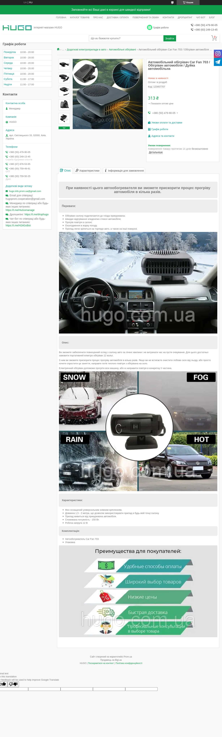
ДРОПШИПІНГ (185, 17)
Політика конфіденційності (129, 663)
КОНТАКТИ (168, 17)
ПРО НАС (98, 17)
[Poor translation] (13, 684)
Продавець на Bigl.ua (111, 660)
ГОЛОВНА (61, 17)
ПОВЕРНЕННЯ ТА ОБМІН (146, 17)
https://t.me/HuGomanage (20, 210)
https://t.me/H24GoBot (18, 225)
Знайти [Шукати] (169, 38)
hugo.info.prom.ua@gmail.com (25, 191)
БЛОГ (212, 17)
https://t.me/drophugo (36, 214)
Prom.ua (128, 656)
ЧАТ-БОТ (200, 17)
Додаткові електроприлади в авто (86, 49)
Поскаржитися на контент (101, 663)
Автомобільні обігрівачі (122, 49)
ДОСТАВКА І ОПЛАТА (118, 17)
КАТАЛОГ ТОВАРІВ (79, 17)
